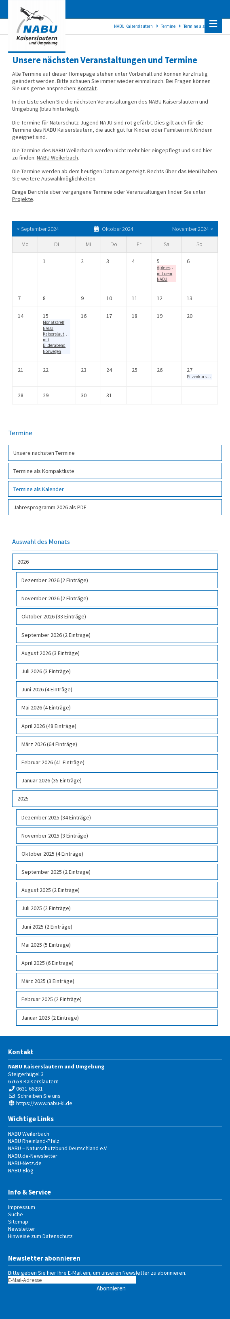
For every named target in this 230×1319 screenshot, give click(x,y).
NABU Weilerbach (57, 157)
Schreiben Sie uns (39, 1095)
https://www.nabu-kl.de (44, 1103)
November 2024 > (192, 228)
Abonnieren (111, 1288)
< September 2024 (38, 228)
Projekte (22, 199)
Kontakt (87, 88)
